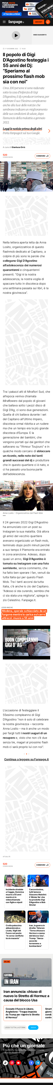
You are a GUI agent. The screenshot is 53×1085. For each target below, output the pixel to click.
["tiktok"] (5, 1062)
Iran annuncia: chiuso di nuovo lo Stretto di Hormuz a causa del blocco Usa (26, 996)
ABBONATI (38, 22)
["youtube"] (18, 1062)
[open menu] (3, 22)
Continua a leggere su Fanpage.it (26, 759)
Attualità (6, 856)
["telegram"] (37, 1062)
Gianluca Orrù (18, 147)
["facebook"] (31, 1062)
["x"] (24, 1062)
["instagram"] (11, 1062)
